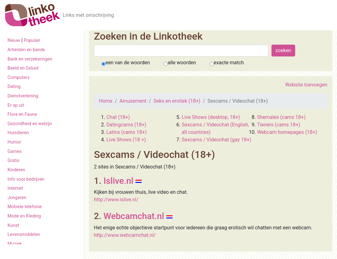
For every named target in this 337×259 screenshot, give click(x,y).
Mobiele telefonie (24, 206)
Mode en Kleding (24, 216)
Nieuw (13, 40)
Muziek (14, 244)
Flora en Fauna (22, 114)
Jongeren (16, 197)
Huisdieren (18, 132)
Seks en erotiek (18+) (177, 101)
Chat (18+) (118, 117)
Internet (15, 188)
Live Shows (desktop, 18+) (211, 117)
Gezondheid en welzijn (29, 123)
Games (14, 151)
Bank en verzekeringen (29, 59)
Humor (14, 142)
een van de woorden (127, 63)
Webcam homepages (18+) (287, 132)
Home (105, 101)
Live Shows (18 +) (126, 140)
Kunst (13, 225)
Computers (18, 77)
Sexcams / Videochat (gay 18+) (216, 140)
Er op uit (15, 105)
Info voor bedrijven (25, 179)
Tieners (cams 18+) (278, 125)
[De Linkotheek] (32, 15)
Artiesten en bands (26, 49)
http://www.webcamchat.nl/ (125, 235)
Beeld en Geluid (22, 68)
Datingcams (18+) (126, 125)
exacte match (229, 63)
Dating (14, 86)
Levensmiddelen (23, 234)
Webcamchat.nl (134, 216)
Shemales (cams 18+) (281, 117)
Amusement (133, 101)
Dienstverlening (22, 96)
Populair (32, 40)
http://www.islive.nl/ (116, 200)
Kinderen (16, 170)
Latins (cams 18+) (126, 132)
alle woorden (182, 63)
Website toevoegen (306, 85)
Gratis (13, 160)
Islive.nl (119, 181)
